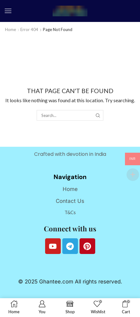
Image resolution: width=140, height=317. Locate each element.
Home (10, 29)
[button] (8, 11)
